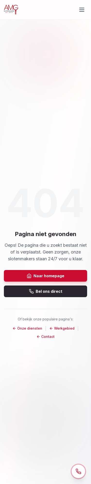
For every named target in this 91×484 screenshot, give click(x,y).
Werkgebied (61, 328)
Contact (45, 336)
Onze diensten (27, 328)
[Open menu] (81, 9)
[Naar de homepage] (11, 10)
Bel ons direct (45, 291)
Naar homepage (45, 275)
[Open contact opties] (78, 471)
